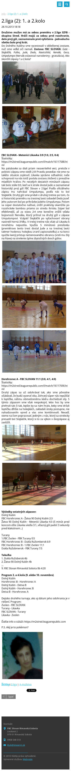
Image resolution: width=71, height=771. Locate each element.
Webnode (28, 759)
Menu (59, 4)
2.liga (14, 684)
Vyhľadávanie (66, 4)
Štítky (6, 684)
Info (3, 13)
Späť (11, 696)
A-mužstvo (25, 684)
